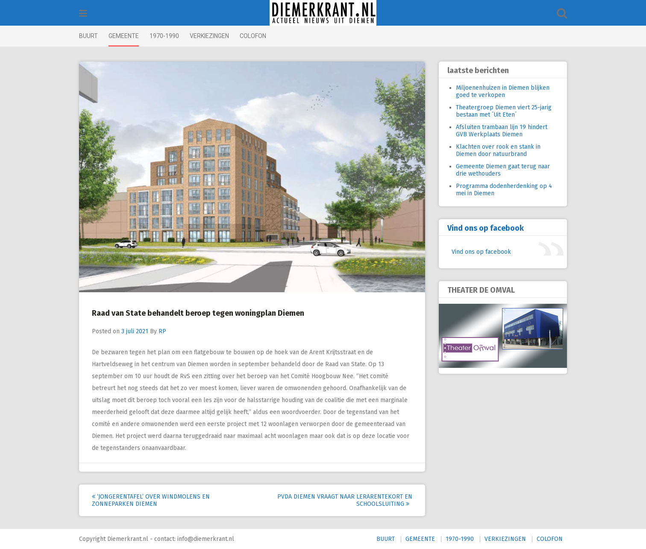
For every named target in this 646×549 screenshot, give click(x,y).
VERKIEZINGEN (209, 35)
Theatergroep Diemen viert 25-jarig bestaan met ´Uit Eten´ (504, 111)
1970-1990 (164, 35)
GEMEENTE (124, 35)
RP (162, 331)
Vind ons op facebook (485, 228)
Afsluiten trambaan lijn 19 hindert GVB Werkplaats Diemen (501, 130)
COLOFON (253, 35)
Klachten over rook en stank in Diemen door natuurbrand (498, 150)
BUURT (88, 35)
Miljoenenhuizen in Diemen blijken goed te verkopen (502, 91)
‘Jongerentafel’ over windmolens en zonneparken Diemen (151, 500)
